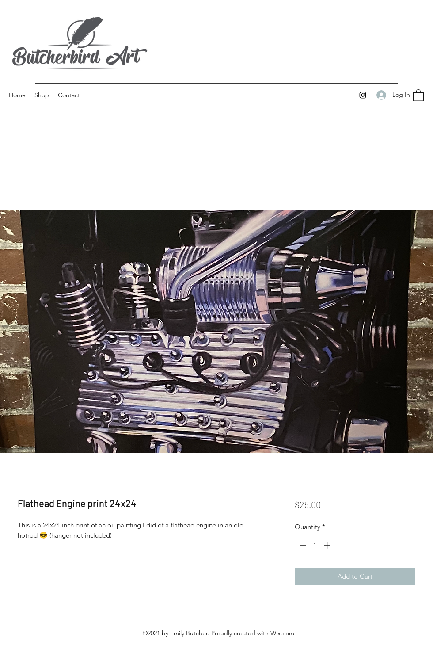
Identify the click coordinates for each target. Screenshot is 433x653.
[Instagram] (362, 95)
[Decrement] (302, 545)
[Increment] (328, 545)
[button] (418, 94)
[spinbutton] (315, 545)
